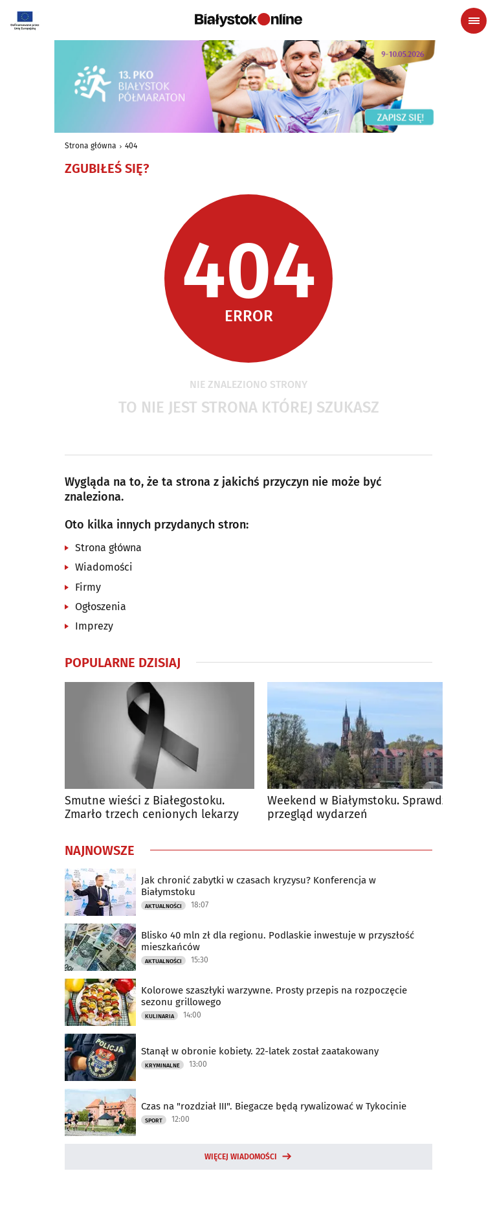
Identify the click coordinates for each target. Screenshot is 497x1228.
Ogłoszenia (100, 606)
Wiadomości (104, 567)
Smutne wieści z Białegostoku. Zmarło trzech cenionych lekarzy (152, 808)
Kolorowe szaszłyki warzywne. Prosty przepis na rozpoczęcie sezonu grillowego (274, 996)
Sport (153, 1120)
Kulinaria (159, 1016)
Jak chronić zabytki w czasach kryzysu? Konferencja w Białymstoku (258, 886)
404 (131, 145)
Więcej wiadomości (240, 1156)
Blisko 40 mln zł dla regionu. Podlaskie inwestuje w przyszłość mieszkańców (277, 941)
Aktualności (163, 906)
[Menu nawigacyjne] (474, 21)
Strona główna (90, 145)
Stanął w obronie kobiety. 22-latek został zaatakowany (260, 1051)
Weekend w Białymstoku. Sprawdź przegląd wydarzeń (357, 808)
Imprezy (94, 626)
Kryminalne (162, 1065)
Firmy (88, 587)
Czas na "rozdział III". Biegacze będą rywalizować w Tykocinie (273, 1106)
